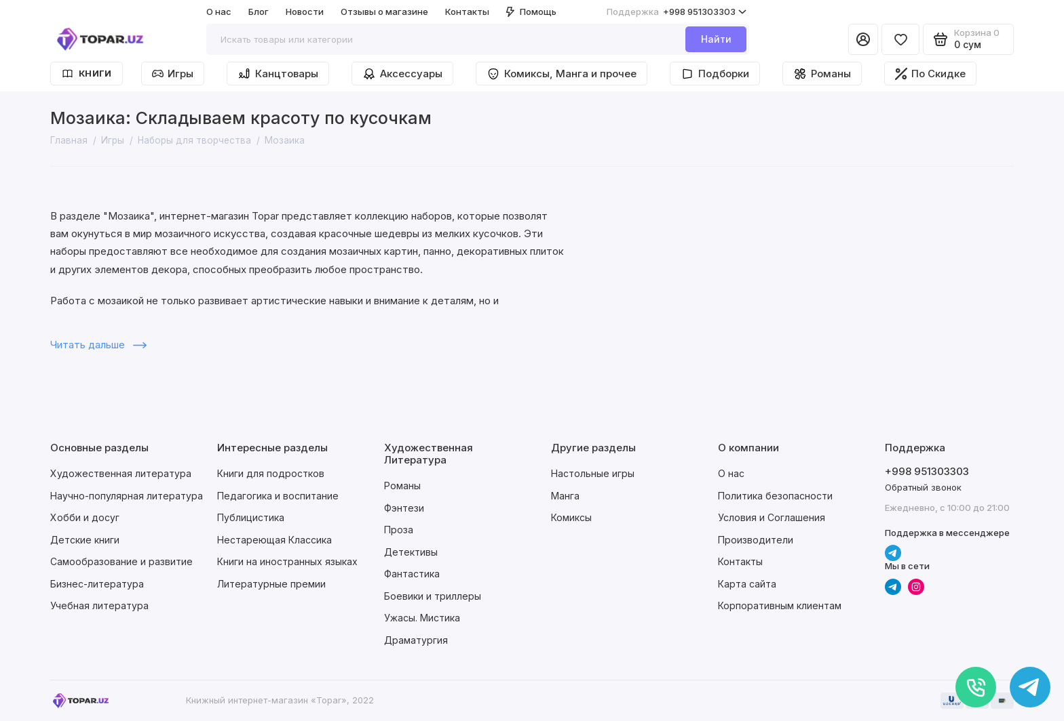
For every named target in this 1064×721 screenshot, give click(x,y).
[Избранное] (900, 39)
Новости (305, 11)
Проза (398, 529)
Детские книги (84, 539)
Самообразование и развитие (121, 561)
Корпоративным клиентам (779, 605)
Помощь (531, 11)
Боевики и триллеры (432, 596)
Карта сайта (747, 584)
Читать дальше (98, 344)
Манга (565, 495)
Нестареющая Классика (274, 539)
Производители (755, 539)
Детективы (411, 552)
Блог (258, 11)
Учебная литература (99, 605)
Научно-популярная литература (126, 495)
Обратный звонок (923, 487)
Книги (86, 73)
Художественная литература (120, 473)
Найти (716, 39)
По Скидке (930, 73)
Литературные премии (271, 584)
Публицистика (250, 517)
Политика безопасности (775, 495)
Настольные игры (592, 473)
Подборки (715, 74)
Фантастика (412, 573)
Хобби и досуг (84, 517)
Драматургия (416, 640)
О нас (218, 11)
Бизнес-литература (97, 584)
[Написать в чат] (1030, 687)
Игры (172, 73)
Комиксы (571, 517)
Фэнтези (404, 508)
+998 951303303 (676, 12)
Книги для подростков (270, 473)
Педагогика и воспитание (278, 495)
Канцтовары (278, 74)
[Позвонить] (975, 687)
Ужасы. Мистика (422, 617)
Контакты (467, 11)
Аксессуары (402, 74)
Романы (822, 74)
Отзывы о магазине (384, 11)
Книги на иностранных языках (287, 561)
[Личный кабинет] (863, 39)
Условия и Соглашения (771, 517)
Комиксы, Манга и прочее (561, 74)
